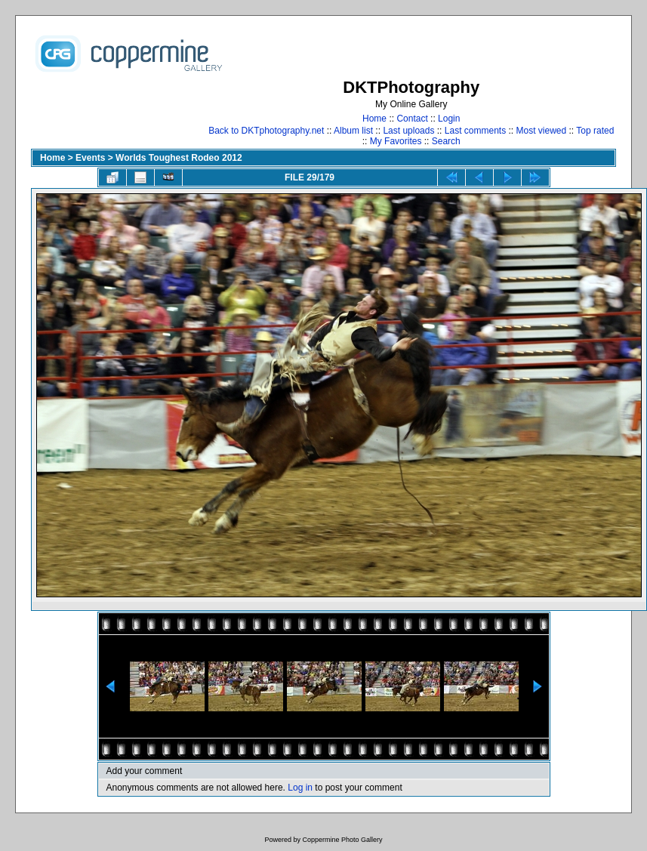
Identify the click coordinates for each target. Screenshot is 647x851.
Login (449, 118)
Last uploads (408, 130)
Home (374, 118)
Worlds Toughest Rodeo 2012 (179, 158)
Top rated (595, 130)
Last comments (475, 130)
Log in (300, 787)
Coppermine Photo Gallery (342, 839)
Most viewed (541, 130)
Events (90, 158)
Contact (411, 118)
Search (446, 141)
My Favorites (396, 141)
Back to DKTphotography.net (266, 130)
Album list (353, 130)
